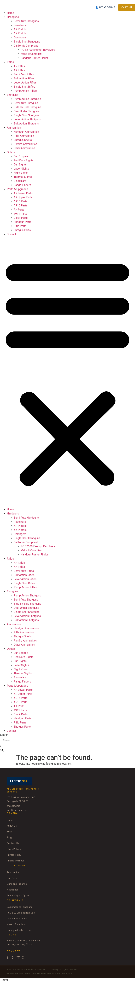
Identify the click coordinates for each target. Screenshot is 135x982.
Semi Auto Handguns (26, 21)
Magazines (12, 889)
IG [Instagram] (12, 958)
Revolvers (20, 25)
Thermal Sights (23, 176)
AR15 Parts (20, 201)
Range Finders (22, 185)
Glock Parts (21, 217)
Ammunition (14, 127)
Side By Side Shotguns (27, 107)
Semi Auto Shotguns (26, 103)
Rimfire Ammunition (25, 144)
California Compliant (26, 45)
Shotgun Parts (22, 230)
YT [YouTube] (18, 958)
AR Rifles (19, 66)
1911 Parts (20, 213)
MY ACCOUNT (105, 7)
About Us (12, 825)
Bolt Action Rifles (24, 78)
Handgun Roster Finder (34, 58)
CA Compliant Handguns (19, 907)
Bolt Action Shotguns (26, 123)
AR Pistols (20, 29)
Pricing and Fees (15, 860)
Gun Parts (12, 878)
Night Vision (21, 172)
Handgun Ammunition (26, 131)
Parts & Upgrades (17, 189)
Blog (9, 837)
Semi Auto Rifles (24, 74)
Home (10, 13)
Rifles (10, 62)
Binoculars (20, 181)
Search (4, 735)
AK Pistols (20, 33)
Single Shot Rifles (24, 86)
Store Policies (14, 849)
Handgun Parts (22, 222)
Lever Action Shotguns (27, 119)
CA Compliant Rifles (17, 918)
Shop (9, 831)
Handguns (13, 17)
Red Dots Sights (23, 160)
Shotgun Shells (23, 140)
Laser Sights (21, 168)
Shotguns (12, 94)
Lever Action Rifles (25, 82)
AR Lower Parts (23, 193)
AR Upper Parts (23, 197)
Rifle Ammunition (24, 135)
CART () (126, 7)
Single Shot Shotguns (26, 115)
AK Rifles (19, 70)
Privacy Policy (14, 854)
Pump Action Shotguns (27, 99)
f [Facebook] (7, 958)
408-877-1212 (13, 806)
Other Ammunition (24, 148)
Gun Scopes (21, 156)
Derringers (20, 37)
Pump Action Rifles (25, 90)
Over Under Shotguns (26, 111)
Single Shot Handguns (27, 41)
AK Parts (19, 209)
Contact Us (13, 843)
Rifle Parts (20, 226)
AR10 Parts (20, 205)
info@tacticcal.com (17, 810)
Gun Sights (20, 164)
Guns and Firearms (17, 883)
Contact (11, 234)
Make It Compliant (31, 53)
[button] (67, 371)
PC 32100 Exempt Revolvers (38, 49)
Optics (11, 152)
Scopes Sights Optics (18, 895)
